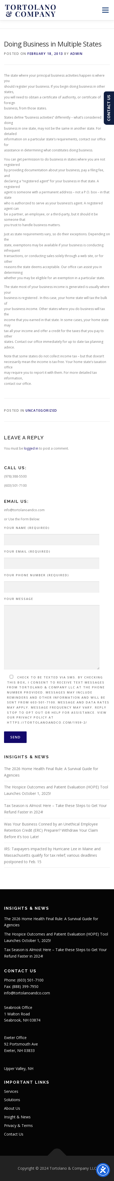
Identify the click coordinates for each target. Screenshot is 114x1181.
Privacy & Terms (18, 1125)
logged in (31, 448)
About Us (12, 1108)
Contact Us (13, 1134)
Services (11, 1091)
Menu (105, 10)
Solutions (12, 1099)
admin (76, 53)
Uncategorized (41, 410)
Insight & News (17, 1116)
